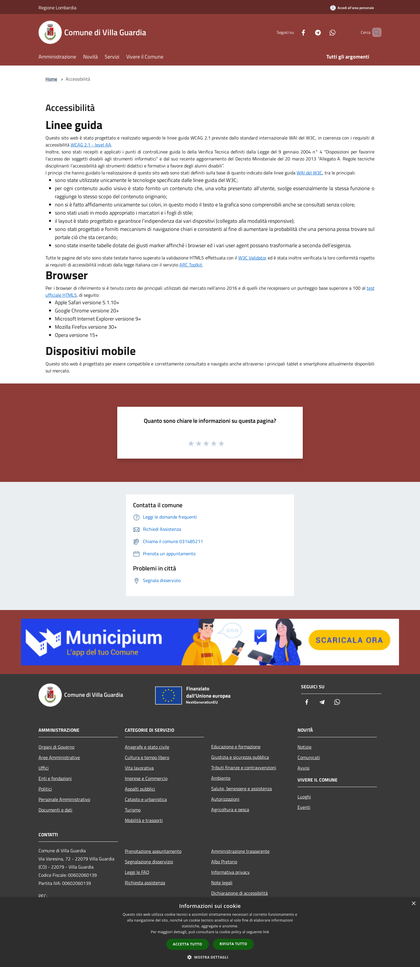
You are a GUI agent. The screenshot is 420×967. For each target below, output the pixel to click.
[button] (210, 957)
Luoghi (304, 796)
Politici (45, 788)
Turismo (133, 809)
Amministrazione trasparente (240, 851)
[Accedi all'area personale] (352, 8)
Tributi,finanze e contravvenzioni (243, 767)
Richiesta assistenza (145, 882)
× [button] (413, 903)
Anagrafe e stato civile (147, 746)
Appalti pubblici (140, 788)
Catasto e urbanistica (146, 799)
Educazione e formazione (235, 746)
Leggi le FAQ (137, 872)
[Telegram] (308, 32)
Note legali (221, 882)
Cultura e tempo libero (147, 757)
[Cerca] (375, 32)
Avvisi (303, 767)
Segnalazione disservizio (149, 861)
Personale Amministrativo (64, 799)
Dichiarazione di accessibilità (239, 893)
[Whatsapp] (322, 32)
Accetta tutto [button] (187, 944)
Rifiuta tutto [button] (233, 943)
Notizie (305, 746)
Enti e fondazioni (55, 778)
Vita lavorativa (139, 767)
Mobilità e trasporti (144, 820)
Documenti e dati (55, 809)
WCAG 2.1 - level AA (91, 144)
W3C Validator (252, 257)
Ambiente (220, 778)
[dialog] (210, 932)
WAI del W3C (309, 172)
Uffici (43, 767)
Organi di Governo (56, 746)
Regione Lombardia (57, 7)
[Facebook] (293, 32)
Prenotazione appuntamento (153, 851)
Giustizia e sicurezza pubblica (240, 757)
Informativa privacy (230, 872)
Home (51, 78)
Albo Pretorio (224, 861)
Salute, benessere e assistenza (241, 788)
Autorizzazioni (225, 798)
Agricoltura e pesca (230, 809)
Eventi (304, 807)
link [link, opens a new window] (266, 931)
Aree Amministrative (59, 757)
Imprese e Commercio (146, 778)
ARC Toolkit (190, 264)
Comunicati (309, 757)
